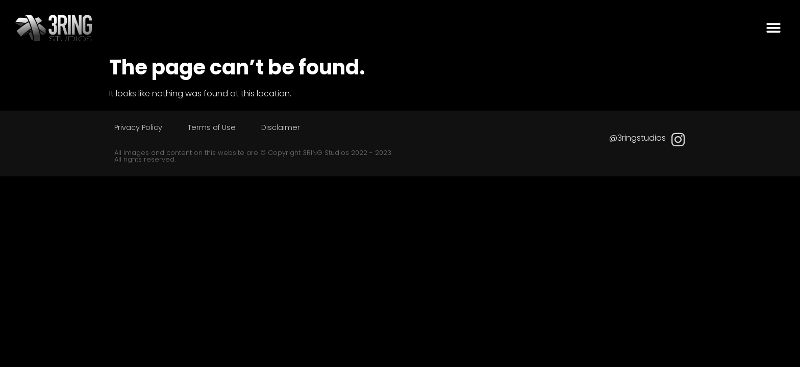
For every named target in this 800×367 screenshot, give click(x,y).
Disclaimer (280, 127)
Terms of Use (212, 127)
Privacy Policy (138, 127)
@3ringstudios (637, 138)
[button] (773, 28)
